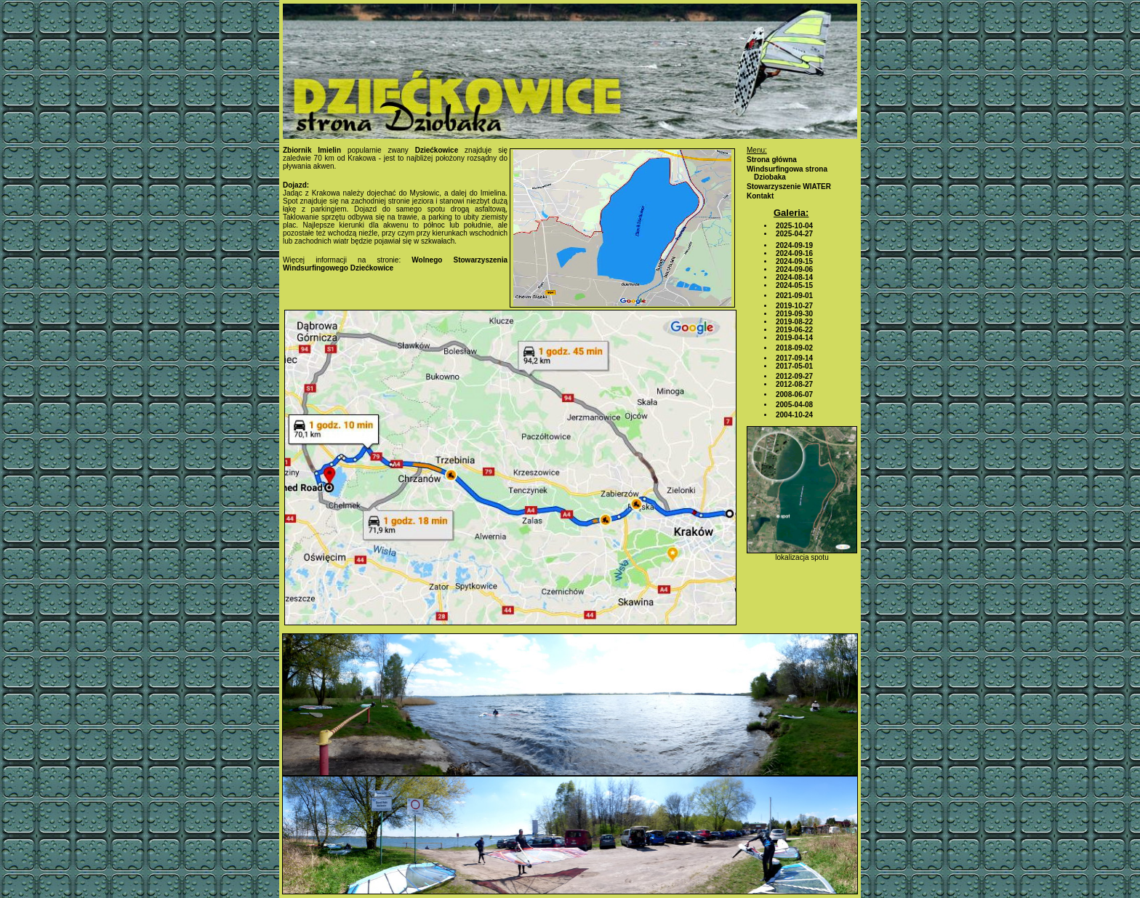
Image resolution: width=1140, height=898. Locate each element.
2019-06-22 (794, 330)
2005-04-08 (794, 405)
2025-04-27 (794, 234)
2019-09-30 (794, 314)
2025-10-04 (794, 226)
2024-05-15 (794, 285)
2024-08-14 (794, 277)
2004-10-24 (794, 415)
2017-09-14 (794, 358)
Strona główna (772, 160)
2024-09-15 (794, 261)
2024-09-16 (794, 253)
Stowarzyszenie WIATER (789, 187)
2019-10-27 (794, 306)
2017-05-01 (794, 366)
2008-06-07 (794, 394)
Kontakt (760, 196)
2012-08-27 (794, 384)
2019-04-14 (794, 338)
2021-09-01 (794, 296)
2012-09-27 (794, 376)
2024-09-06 (794, 269)
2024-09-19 (794, 245)
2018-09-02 (794, 348)
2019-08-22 (794, 322)
